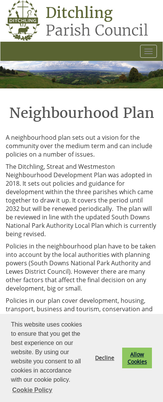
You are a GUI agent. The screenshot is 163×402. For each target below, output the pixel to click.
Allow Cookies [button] (137, 358)
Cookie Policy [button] (32, 390)
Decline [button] (104, 357)
